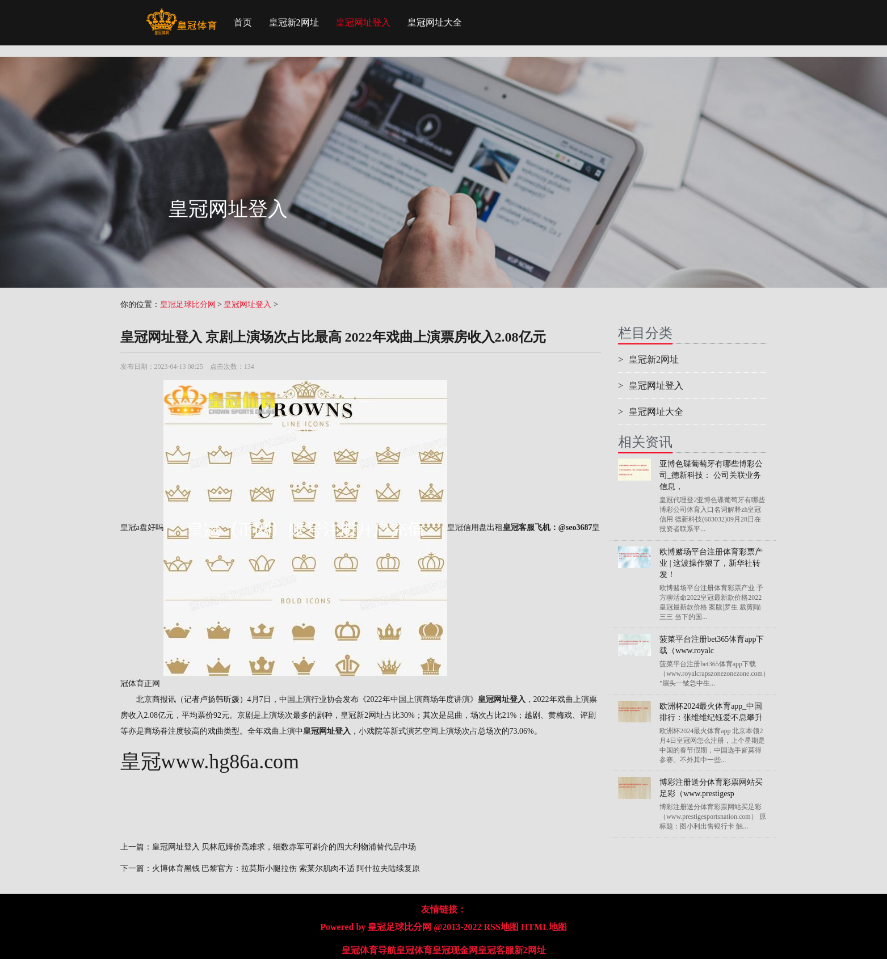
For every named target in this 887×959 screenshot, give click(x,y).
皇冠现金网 (455, 950)
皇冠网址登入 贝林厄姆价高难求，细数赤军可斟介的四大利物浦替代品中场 (284, 847)
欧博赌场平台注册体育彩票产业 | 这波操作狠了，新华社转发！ (711, 563)
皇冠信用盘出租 (475, 527)
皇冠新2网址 (294, 22)
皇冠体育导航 (369, 950)
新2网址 (530, 950)
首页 (243, 22)
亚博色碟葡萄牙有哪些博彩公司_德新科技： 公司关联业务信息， (711, 475)
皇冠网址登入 (363, 22)
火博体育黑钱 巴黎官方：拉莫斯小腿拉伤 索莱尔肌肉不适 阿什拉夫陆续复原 (286, 868)
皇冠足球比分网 (188, 304)
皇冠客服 (496, 950)
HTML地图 (544, 927)
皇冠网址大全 (434, 22)
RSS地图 (501, 927)
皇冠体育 (414, 950)
